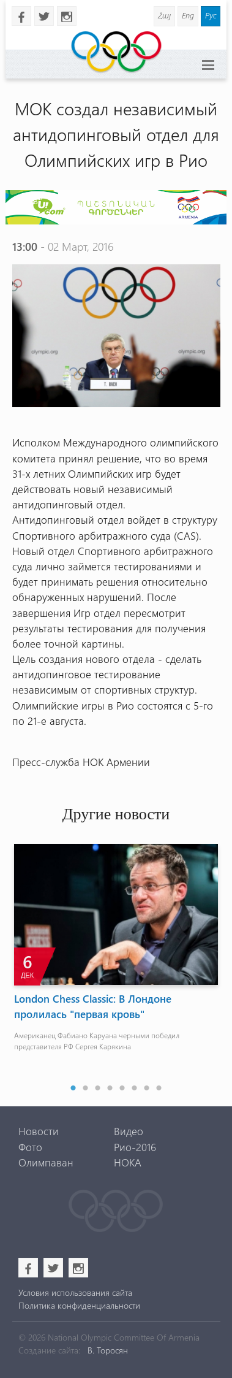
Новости (38, 1131)
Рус (210, 15)
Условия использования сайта (75, 1292)
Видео (128, 1131)
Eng (188, 15)
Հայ (164, 15)
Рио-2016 (135, 1147)
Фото (30, 1147)
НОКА (127, 1162)
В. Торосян (108, 1350)
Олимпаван (45, 1162)
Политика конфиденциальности (79, 1305)
